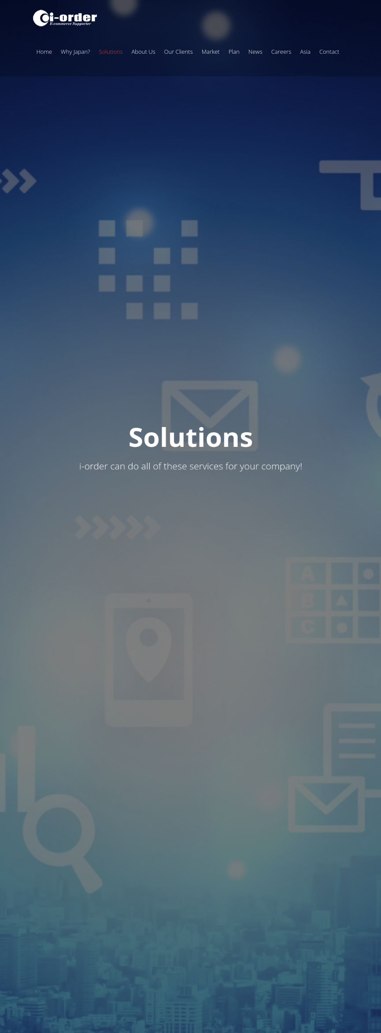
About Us (143, 52)
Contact (329, 52)
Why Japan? (75, 52)
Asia (305, 52)
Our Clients (178, 52)
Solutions (111, 52)
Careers (281, 52)
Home (44, 52)
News (255, 52)
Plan (234, 52)
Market (211, 52)
